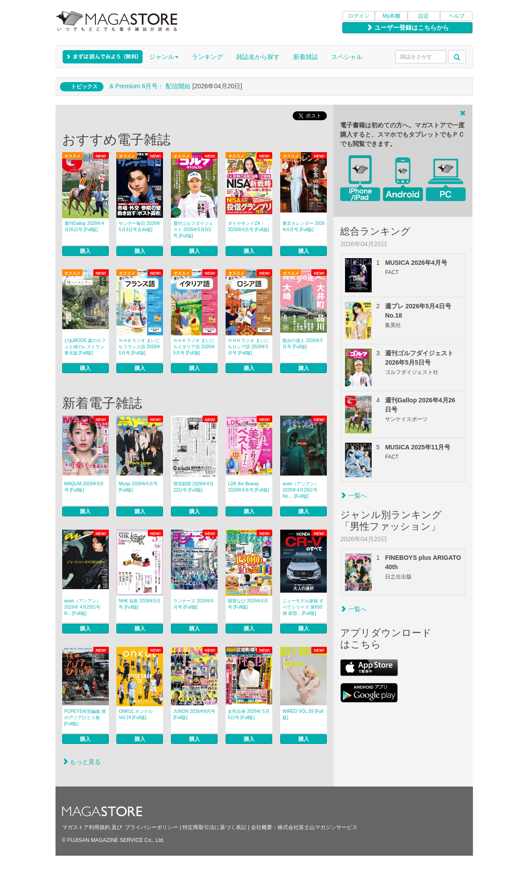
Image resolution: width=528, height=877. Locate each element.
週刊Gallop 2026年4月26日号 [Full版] (84, 226)
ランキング (207, 56)
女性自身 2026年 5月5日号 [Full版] (248, 714)
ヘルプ (456, 16)
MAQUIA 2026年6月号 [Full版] (84, 486)
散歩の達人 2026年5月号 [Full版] (302, 343)
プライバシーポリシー (151, 827)
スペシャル (346, 56)
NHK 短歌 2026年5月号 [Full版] (139, 604)
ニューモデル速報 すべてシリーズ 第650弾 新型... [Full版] (303, 607)
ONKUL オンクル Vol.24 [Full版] (136, 714)
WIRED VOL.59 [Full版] (302, 714)
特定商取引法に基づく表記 (214, 827)
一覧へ (353, 495)
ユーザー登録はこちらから (407, 27)
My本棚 (391, 16)
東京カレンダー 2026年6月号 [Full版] (303, 226)
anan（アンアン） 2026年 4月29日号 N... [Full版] (82, 607)
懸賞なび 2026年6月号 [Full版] (248, 604)
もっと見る (81, 761)
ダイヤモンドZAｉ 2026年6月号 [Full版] (248, 226)
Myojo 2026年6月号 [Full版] (138, 486)
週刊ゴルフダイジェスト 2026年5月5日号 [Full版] (193, 229)
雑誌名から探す (258, 56)
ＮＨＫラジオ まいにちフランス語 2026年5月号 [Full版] (140, 346)
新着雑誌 (305, 56)
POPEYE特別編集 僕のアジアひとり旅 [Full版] (85, 717)
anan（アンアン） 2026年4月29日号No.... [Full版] (300, 490)
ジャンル (164, 56)
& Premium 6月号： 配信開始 (150, 86)
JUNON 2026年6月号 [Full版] (194, 714)
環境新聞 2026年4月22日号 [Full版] (193, 486)
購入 (85, 251)
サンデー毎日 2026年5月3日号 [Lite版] (140, 226)
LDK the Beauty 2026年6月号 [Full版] (248, 486)
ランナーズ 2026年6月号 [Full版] (193, 604)
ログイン (358, 16)
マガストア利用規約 (86, 827)
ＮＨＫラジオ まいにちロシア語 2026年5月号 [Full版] (248, 346)
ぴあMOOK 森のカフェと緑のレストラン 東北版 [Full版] (85, 346)
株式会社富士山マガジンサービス (317, 827)
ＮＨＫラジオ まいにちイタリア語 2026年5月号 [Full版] (194, 346)
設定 (423, 16)
